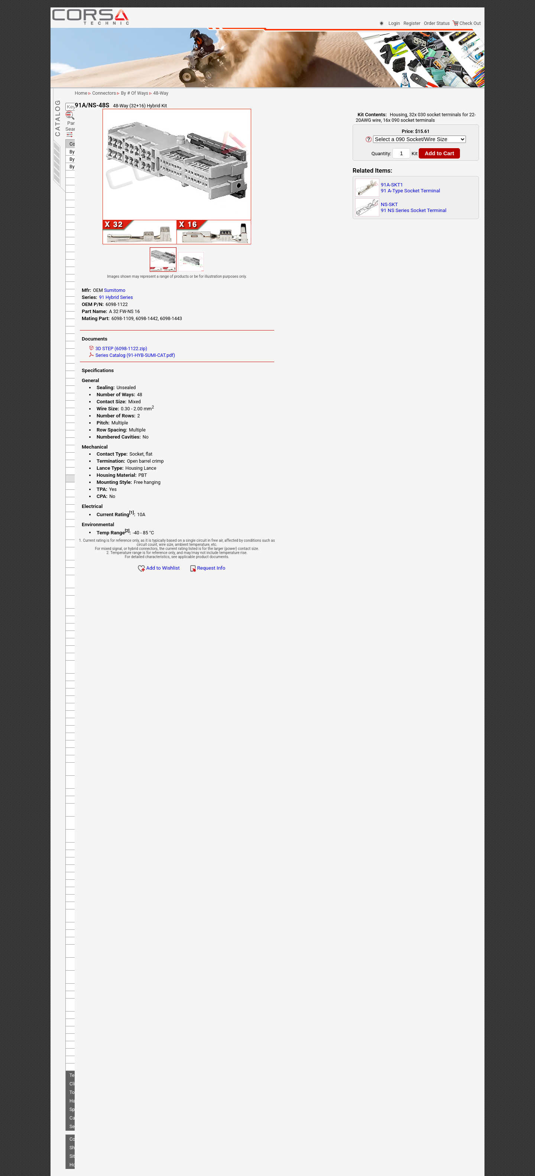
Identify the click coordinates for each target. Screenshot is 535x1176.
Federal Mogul (89, 202)
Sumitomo (85, 314)
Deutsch (83, 180)
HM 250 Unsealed (96, 589)
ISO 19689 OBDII (95, 691)
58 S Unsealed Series (100, 403)
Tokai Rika (85, 1014)
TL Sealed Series (95, 845)
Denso (81, 173)
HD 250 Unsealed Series (103, 512)
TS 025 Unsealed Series (102, 860)
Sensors (77, 1095)
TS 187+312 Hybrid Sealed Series (105, 974)
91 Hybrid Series (95, 447)
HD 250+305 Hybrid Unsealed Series (98, 522)
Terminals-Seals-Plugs (92, 1044)
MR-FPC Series (93, 720)
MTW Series (91, 761)
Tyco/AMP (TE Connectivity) (103, 1021)
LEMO (81, 284)
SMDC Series (92, 837)
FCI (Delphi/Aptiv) (93, 195)
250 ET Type (91, 336)
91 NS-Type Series (97, 455)
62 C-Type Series (95, 418)
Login (394, 23)
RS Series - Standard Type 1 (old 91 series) (106, 779)
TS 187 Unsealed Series (102, 964)
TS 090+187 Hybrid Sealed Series (105, 920)
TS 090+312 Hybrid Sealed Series (105, 946)
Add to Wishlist (229, 568)
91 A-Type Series (95, 440)
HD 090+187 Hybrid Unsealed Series (98, 502)
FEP (79, 210)
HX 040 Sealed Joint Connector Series (99, 636)
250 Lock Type (93, 351)
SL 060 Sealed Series (100, 815)
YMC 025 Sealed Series (102, 1006)
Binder (81, 150)
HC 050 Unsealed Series (103, 485)
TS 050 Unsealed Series (102, 874)
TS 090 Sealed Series (100, 902)
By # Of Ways (83, 128)
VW (78, 1029)
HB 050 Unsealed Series (103, 477)
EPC (79, 187)
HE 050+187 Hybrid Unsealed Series (108, 550)
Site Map (78, 1125)
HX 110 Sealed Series (100, 668)
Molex (81, 291)
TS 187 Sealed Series (100, 956)
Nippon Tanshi (89, 299)
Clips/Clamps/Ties (88, 1053)
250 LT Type (91, 358)
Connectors (81, 113)
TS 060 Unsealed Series (102, 895)
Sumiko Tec (86, 306)
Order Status (437, 23)
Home (75, 1134)
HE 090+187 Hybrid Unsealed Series (108, 571)
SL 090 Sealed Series (100, 822)
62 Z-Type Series (95, 433)
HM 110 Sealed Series (101, 581)
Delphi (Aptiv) (88, 165)
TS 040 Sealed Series (100, 867)
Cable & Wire (82, 1087)
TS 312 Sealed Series (100, 984)
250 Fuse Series (95, 343)
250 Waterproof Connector (105, 373)
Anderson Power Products (101, 143)
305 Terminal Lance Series (105, 381)
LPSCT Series (92, 698)
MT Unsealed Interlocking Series (104, 738)
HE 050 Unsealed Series (103, 540)
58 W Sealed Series (98, 410)
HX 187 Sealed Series (100, 676)
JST (79, 247)
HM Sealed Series (96, 596)
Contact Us (80, 1108)
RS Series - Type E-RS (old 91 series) (107, 805)
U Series (87, 991)
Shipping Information (91, 1117)
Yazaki (81, 1036)
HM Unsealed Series (99, 611)
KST (79, 269)
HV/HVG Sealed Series (101, 618)
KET (79, 254)
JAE (79, 239)
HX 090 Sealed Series (100, 661)
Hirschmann (87, 232)
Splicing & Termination (92, 1078)
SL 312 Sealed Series (100, 830)
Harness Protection (89, 1070)
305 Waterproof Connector (105, 388)
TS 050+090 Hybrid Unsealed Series (108, 884)
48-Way (234, 93)
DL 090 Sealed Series (100, 470)
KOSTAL (83, 262)
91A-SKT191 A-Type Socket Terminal (410, 187)
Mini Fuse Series (95, 705)
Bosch (81, 158)
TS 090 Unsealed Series (102, 910)
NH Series (89, 769)
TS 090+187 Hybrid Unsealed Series (108, 933)
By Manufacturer (86, 136)
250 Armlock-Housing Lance (107, 321)
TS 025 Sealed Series (100, 852)
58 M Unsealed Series (100, 395)
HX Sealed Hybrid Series (103, 683)
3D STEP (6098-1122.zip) (189, 348)
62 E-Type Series (95, 425)
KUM (80, 277)
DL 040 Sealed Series (100, 462)
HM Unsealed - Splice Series (107, 603)
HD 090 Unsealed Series (103, 492)
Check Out (466, 23)
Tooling (77, 1061)
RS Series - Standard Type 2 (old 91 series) (106, 792)
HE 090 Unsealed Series (103, 561)
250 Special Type (96, 366)
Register (412, 23)
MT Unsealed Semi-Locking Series (106, 751)
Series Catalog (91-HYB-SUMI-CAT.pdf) (203, 355)
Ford (79, 217)
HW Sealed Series (96, 626)
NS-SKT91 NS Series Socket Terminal (414, 207)
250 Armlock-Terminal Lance (107, 329)
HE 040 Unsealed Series (103, 533)
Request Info (278, 568)
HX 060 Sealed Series (100, 654)
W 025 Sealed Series (99, 999)
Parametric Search (92, 104)
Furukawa (85, 225)
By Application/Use (89, 121)
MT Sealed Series (96, 728)
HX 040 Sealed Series (100, 646)
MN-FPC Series (94, 713)
